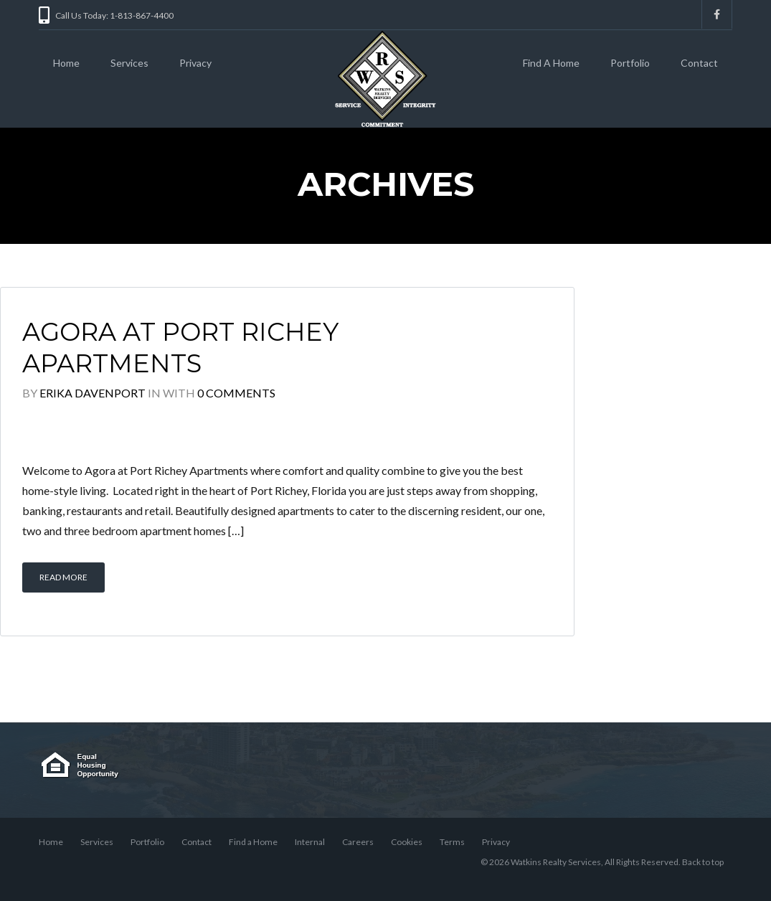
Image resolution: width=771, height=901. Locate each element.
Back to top (703, 862)
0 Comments (236, 393)
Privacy (195, 63)
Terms (452, 841)
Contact (699, 63)
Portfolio (630, 63)
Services (129, 63)
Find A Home (551, 63)
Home (66, 63)
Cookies (406, 841)
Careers (358, 841)
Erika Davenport (92, 393)
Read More (63, 577)
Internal (310, 841)
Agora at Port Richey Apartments (180, 347)
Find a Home (253, 841)
